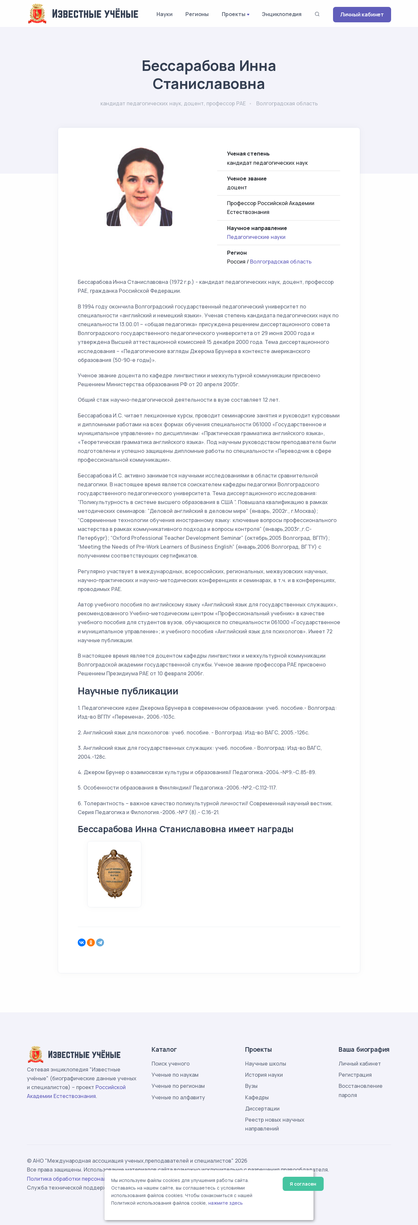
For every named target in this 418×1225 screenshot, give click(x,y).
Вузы (251, 1085)
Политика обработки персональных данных (83, 1178)
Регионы (197, 14)
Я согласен (303, 1184)
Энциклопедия (282, 14)
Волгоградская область (281, 261)
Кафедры (257, 1097)
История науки (264, 1074)
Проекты (233, 14)
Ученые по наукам (175, 1074)
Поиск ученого (171, 1063)
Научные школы (265, 1063)
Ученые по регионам (178, 1085)
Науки (164, 14)
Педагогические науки (256, 237)
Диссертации (262, 1108)
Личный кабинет (362, 14)
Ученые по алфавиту (178, 1097)
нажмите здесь (225, 1203)
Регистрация (355, 1074)
